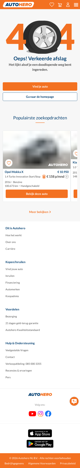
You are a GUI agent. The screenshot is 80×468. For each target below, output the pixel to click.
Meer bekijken (38, 212)
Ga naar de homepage (40, 96)
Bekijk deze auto (37, 193)
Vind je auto (40, 86)
